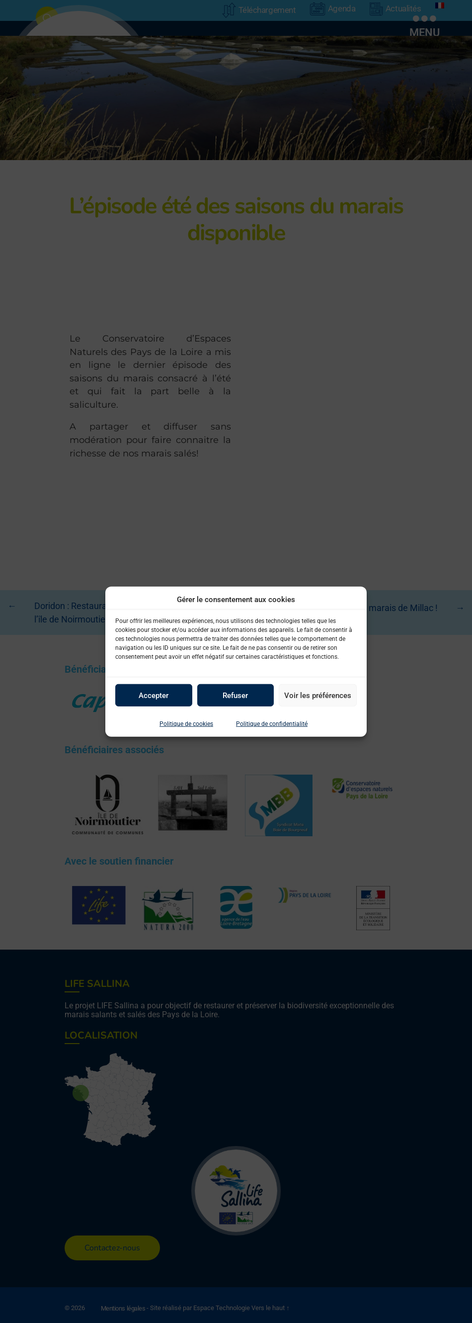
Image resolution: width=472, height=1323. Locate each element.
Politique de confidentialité (272, 723)
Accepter (153, 695)
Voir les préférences (317, 695)
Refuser (235, 695)
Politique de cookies (186, 723)
